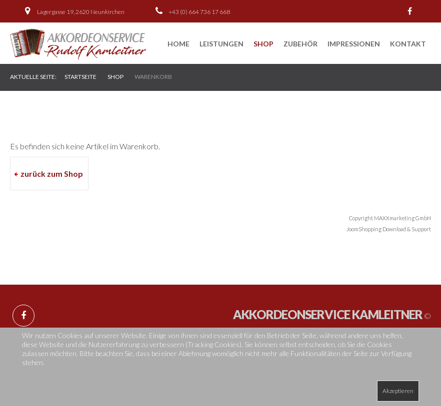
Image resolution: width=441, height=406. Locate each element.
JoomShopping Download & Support (388, 229)
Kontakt (408, 43)
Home (179, 43)
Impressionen (354, 43)
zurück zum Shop (51, 173)
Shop (264, 43)
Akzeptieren (398, 391)
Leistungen (222, 43)
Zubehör (301, 43)
